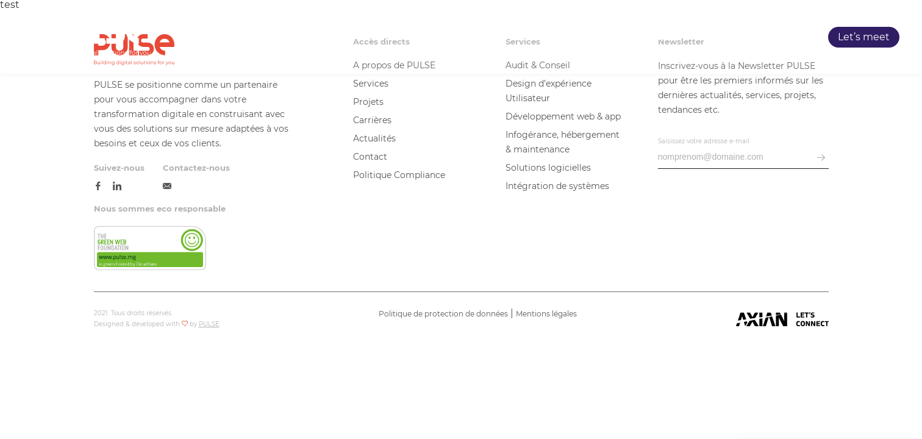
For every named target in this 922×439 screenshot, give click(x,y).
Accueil (459, 37)
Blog (782, 37)
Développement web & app (563, 116)
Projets (653, 37)
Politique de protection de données (443, 313)
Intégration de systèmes (557, 185)
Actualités (374, 138)
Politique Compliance (399, 175)
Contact (370, 156)
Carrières (721, 37)
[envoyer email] (821, 158)
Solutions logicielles (548, 167)
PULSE (522, 37)
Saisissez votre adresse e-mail (703, 141)
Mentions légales (546, 313)
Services (586, 37)
